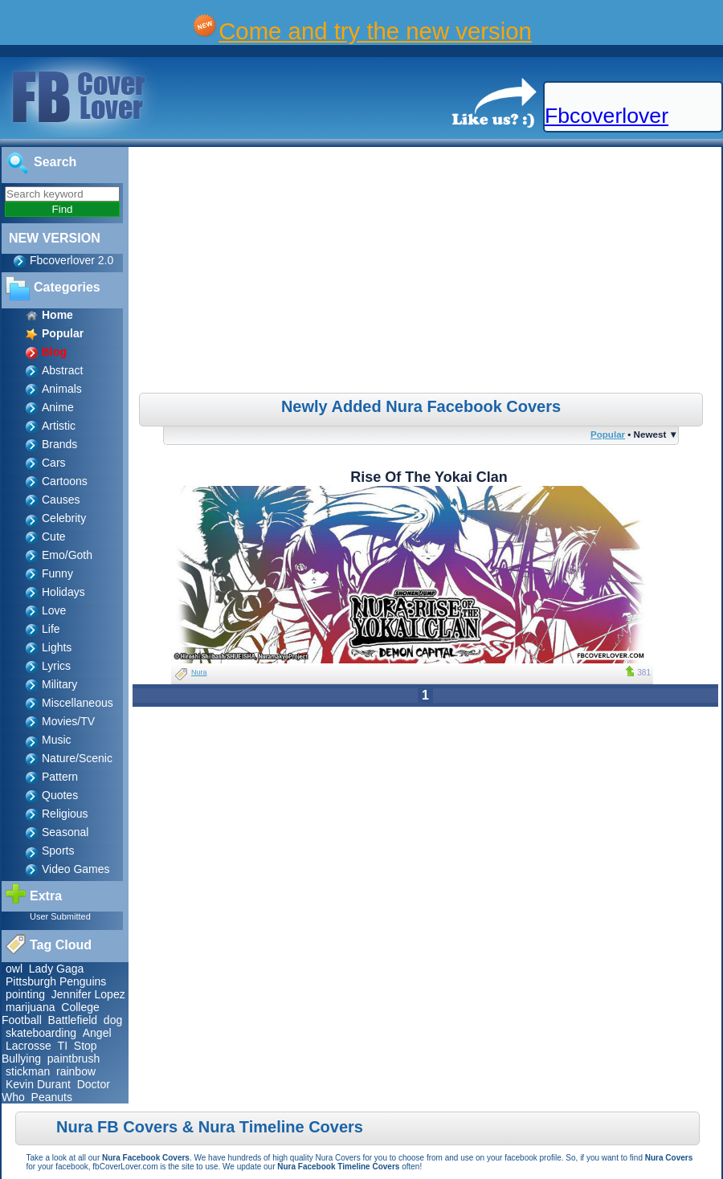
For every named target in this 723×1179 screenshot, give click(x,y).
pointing (25, 994)
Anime (58, 407)
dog (113, 1020)
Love (54, 610)
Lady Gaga (56, 968)
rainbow (76, 1071)
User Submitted (60, 916)
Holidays (63, 591)
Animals (62, 388)
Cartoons (65, 481)
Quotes (60, 795)
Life (51, 628)
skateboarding (41, 1032)
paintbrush (73, 1058)
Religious (65, 813)
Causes (61, 499)
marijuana (30, 1007)
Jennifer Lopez (88, 994)
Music (56, 739)
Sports (58, 850)
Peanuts (51, 1097)
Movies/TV (68, 721)
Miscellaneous (77, 702)
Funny (57, 573)
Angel (97, 1032)
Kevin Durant (38, 1084)
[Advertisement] (427, 272)
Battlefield (72, 1020)
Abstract (62, 370)
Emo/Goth (67, 555)
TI (62, 1045)
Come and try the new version (375, 31)
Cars (54, 462)
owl (14, 968)
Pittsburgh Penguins (56, 981)
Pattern (60, 776)
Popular (607, 434)
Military (59, 684)
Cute (54, 536)
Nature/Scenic (77, 758)
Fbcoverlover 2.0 (71, 260)
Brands (59, 444)
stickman (28, 1071)
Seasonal (65, 832)
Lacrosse (28, 1045)
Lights (56, 647)
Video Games (76, 869)
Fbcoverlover (606, 116)
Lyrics (56, 665)
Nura (199, 672)
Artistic (59, 425)
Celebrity (64, 518)
